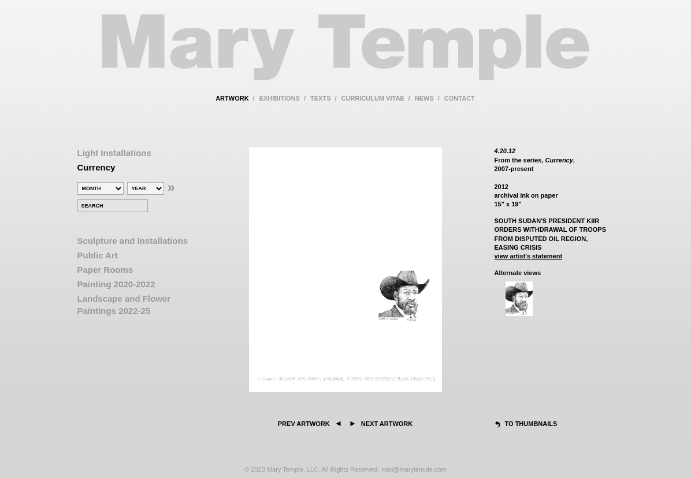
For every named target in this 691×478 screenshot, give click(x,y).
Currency (96, 167)
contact (459, 98)
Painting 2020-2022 (116, 284)
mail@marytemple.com (414, 469)
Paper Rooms (105, 270)
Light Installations (114, 153)
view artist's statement (529, 256)
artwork (232, 98)
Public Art (97, 255)
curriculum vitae (372, 98)
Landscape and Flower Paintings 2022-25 (124, 305)
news (424, 98)
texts (320, 98)
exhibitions (279, 98)
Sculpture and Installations (132, 241)
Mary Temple (345, 54)
